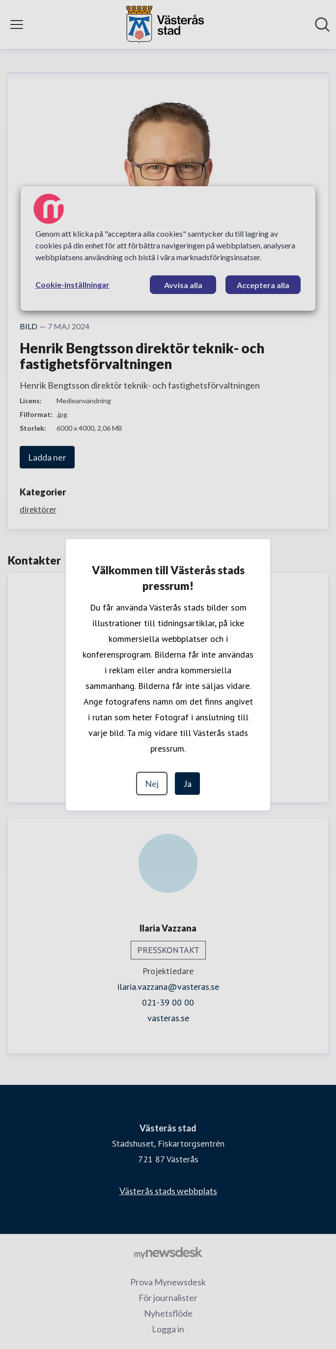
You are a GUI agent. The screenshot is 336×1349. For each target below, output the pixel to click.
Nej (152, 783)
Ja (187, 783)
